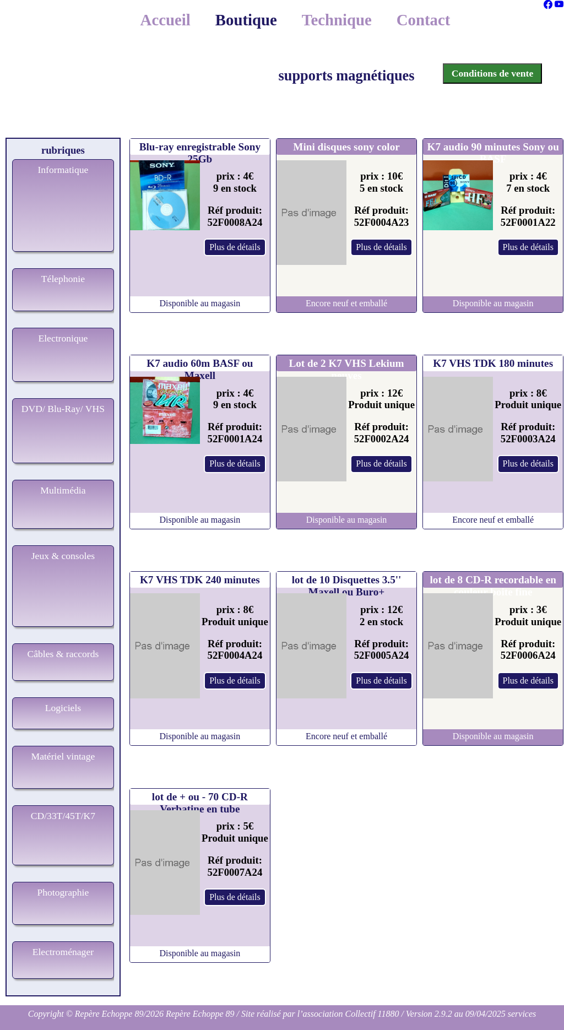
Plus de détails (234, 247)
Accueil (165, 20)
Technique (337, 20)
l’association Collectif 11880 (348, 1013)
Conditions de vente (493, 73)
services (522, 1013)
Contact (424, 20)
